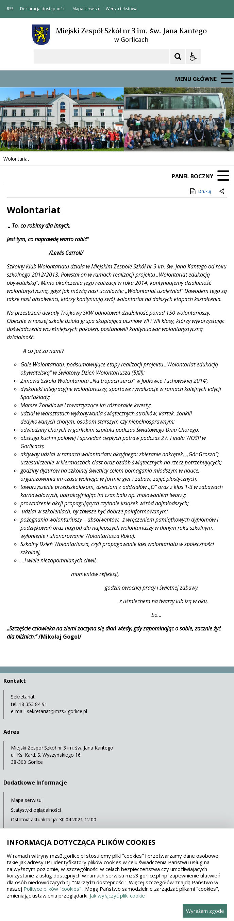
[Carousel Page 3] (79, 138)
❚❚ (14, 138)
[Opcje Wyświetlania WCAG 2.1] (193, 56)
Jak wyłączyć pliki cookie (117, 895)
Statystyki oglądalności (36, 810)
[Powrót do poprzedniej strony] (222, 191)
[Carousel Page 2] (72, 138)
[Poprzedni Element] (32, 138)
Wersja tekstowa (121, 9)
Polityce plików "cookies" (52, 888)
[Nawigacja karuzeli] (41, 138)
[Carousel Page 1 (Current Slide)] (66, 138)
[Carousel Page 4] (85, 138)
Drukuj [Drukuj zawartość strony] (200, 191)
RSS (10, 9)
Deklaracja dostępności (43, 9)
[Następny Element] (49, 138)
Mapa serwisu (85, 9)
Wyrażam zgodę (205, 910)
